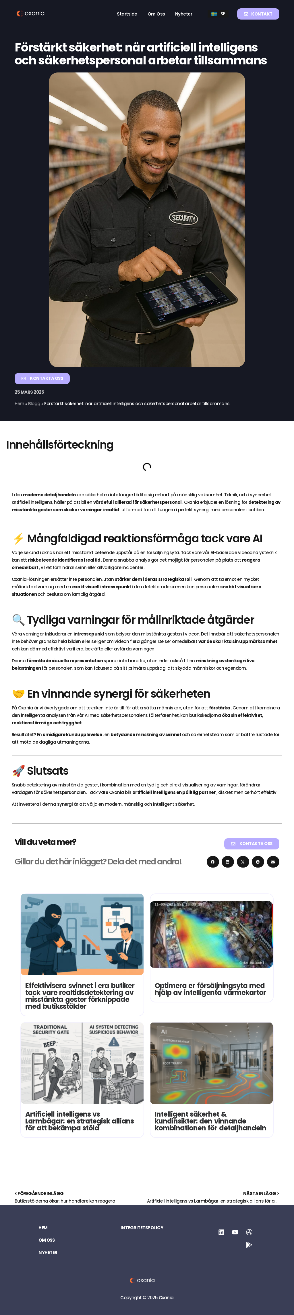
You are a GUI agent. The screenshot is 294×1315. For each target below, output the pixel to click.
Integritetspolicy (142, 1228)
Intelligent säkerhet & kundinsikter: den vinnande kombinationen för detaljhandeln (210, 1121)
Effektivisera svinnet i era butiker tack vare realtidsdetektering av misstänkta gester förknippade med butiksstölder (79, 996)
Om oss (156, 14)
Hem (20, 404)
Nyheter (183, 14)
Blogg (34, 404)
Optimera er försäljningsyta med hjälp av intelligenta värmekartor (210, 989)
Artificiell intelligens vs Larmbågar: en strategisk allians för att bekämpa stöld (79, 1121)
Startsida (127, 14)
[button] (213, 862)
